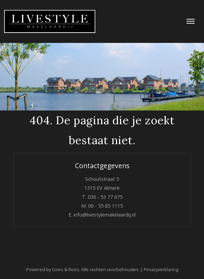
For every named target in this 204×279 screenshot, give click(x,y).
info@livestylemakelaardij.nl (105, 214)
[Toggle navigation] (190, 21)
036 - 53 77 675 (105, 197)
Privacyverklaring (161, 269)
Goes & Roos (65, 269)
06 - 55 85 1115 (105, 205)
